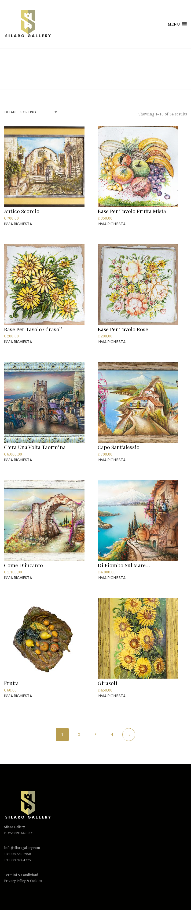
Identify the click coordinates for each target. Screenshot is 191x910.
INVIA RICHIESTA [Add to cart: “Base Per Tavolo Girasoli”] (18, 341)
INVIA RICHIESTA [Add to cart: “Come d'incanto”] (18, 577)
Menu (177, 24)
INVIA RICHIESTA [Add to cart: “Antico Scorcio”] (18, 224)
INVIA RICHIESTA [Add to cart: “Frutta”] (18, 696)
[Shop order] (32, 112)
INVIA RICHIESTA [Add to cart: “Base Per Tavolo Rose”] (112, 341)
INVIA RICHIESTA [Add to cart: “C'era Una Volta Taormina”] (18, 460)
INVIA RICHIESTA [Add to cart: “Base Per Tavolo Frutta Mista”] (112, 224)
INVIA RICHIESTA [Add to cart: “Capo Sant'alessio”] (112, 460)
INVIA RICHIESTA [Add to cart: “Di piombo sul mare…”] (112, 577)
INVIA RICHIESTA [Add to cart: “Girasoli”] (112, 696)
